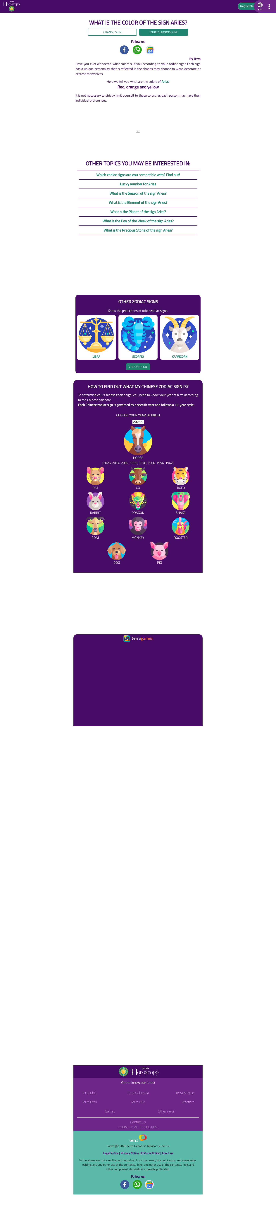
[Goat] (95, 529)
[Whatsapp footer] (137, 1184)
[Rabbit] (95, 504)
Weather (188, 1102)
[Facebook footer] (125, 1184)
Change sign (112, 32)
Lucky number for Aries (138, 184)
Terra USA (138, 1102)
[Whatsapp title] (137, 49)
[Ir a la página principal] (79, 647)
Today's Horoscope (163, 32)
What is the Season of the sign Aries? (138, 193)
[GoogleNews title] (150, 49)
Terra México (185, 1093)
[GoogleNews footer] (149, 1184)
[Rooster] (180, 529)
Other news (166, 1111)
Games (110, 1111)
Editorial (150, 1127)
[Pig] (159, 554)
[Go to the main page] (12, 6)
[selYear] (138, 422)
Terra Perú (89, 1102)
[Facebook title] (124, 49)
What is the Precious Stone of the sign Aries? (138, 230)
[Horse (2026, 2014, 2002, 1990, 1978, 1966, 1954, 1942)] (138, 445)
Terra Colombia (138, 1093)
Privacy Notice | (131, 1153)
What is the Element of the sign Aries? (138, 202)
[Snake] (180, 504)
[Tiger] (180, 479)
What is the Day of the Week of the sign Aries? (138, 221)
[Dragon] (138, 504)
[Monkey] (138, 529)
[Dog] (116, 554)
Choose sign (138, 366)
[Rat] (95, 479)
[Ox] (138, 479)
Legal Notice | (112, 1153)
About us (167, 1153)
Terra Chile (89, 1093)
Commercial (128, 1127)
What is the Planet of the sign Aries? (138, 212)
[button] (259, 6)
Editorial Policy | (151, 1153)
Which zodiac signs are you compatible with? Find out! (138, 175)
